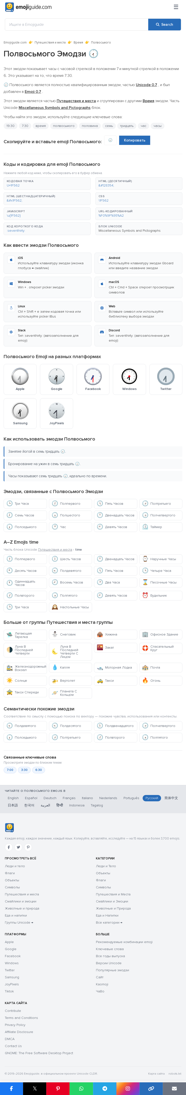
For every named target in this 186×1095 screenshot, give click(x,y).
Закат (105, 647)
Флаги (10, 873)
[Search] (164, 24)
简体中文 (171, 798)
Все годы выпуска (110, 956)
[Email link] (174, 1088)
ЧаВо (100, 991)
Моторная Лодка (114, 667)
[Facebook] (9, 847)
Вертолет (63, 680)
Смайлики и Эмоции (112, 901)
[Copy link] (151, 1088)
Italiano (87, 798)
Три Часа (17, 503)
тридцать (126, 126)
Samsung (12, 977)
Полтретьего (156, 503)
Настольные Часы (70, 607)
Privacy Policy (15, 1025)
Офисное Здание (160, 634)
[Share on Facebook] (11, 1088)
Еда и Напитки (107, 915)
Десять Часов (21, 570)
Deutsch (50, 798)
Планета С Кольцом (64, 693)
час (143, 126)
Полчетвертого (158, 515)
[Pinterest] (28, 847)
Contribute (13, 1011)
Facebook (13, 956)
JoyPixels (12, 984)
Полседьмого (21, 527)
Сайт (99, 977)
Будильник (154, 595)
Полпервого (66, 503)
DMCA (10, 1039)
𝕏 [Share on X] (35, 1089)
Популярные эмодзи (112, 970)
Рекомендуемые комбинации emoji (124, 942)
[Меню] (176, 7)
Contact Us (13, 1046)
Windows (12, 963)
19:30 (11, 126)
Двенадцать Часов (115, 515)
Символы (12, 887)
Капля (61, 667)
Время (78, 42)
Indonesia (77, 805)
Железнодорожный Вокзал (26, 668)
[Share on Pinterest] (58, 1088)
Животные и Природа (113, 908)
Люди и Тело (106, 866)
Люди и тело (15, 866)
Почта (151, 667)
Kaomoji (102, 984)
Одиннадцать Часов (20, 583)
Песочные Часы (159, 582)
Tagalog (97, 805)
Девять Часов (112, 527)
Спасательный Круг (158, 648)
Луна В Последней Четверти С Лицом (65, 652)
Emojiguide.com (15, 42)
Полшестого (66, 515)
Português (131, 798)
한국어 (29, 805)
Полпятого (65, 595)
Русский (152, 798)
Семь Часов (20, 515)
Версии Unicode (109, 963)
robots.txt (175, 1074)
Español (31, 798)
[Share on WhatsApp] (81, 1088)
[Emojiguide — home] (28, 7)
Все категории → (109, 922)
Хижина (107, 634)
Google (10, 949)
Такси (105, 680)
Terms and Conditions (21, 1018)
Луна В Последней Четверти (19, 650)
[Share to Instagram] (128, 1088)
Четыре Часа (156, 570)
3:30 (24, 770)
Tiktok (9, 991)
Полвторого (20, 595)
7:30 (25, 126)
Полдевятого (66, 570)
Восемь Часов (67, 582)
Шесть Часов (66, 559)
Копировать (134, 140)
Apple (9, 942)
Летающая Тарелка (19, 635)
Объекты (12, 880)
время (41, 126)
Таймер (152, 527)
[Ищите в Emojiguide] (76, 24)
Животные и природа (22, 908)
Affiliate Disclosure (19, 1032)
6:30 (38, 770)
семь (109, 126)
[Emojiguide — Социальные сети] (9, 828)
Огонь (151, 680)
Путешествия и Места (113, 894)
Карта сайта (156, 1074)
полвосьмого (64, 126)
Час (59, 527)
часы (158, 126)
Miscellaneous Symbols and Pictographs (130, 231)
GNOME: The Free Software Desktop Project (39, 1053)
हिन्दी (59, 805)
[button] (47, 183)
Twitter (10, 970)
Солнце (16, 680)
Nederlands (108, 798)
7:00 (10, 770)
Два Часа (108, 582)
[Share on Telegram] (104, 1088)
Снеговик (64, 634)
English (13, 798)
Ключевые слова (110, 949)
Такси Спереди (22, 692)
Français (69, 798)
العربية (45, 805)
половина (90, 126)
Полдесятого (66, 726)
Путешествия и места (50, 42)
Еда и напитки (16, 915)
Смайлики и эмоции (20, 901)
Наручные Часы (159, 559)
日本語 (13, 805)
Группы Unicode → (19, 922)
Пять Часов (110, 503)
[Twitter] (18, 847)
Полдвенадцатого (115, 726)
